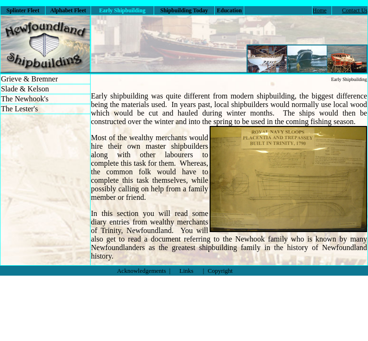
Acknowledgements (141, 270)
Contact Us (355, 10)
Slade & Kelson (25, 89)
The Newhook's (24, 99)
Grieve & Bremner (29, 79)
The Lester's (19, 109)
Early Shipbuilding (349, 79)
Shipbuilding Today (184, 10)
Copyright (220, 270)
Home (319, 10)
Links (186, 270)
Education (229, 10)
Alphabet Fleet (68, 10)
